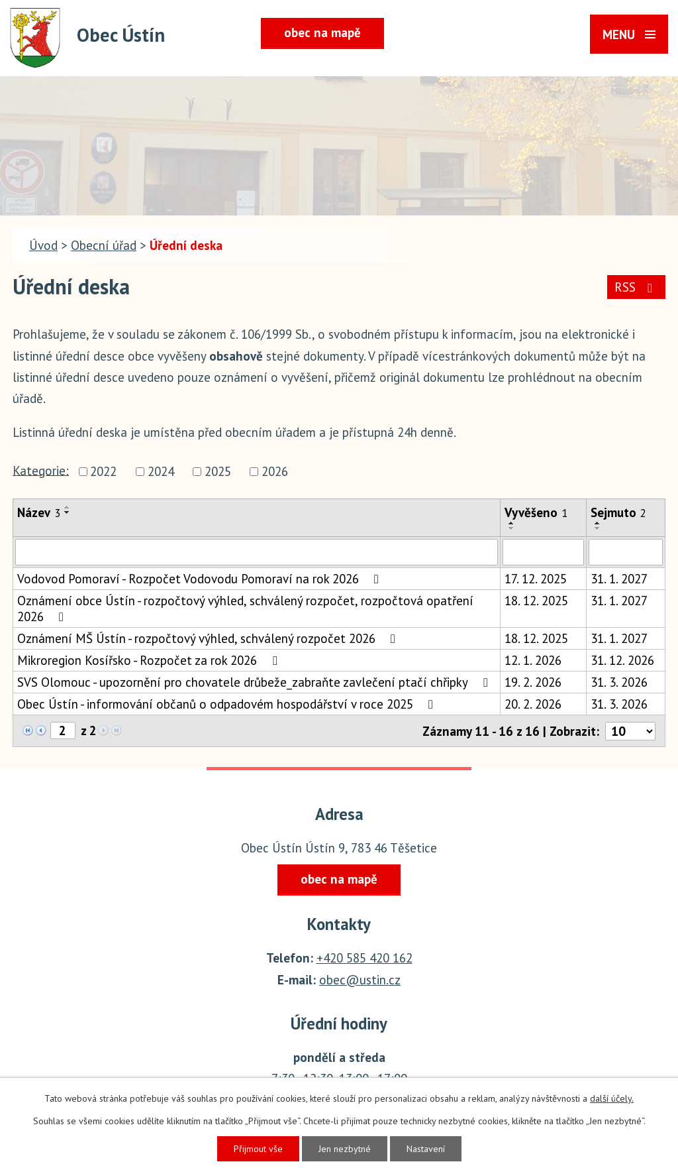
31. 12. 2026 (622, 660)
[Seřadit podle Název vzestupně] (67, 507)
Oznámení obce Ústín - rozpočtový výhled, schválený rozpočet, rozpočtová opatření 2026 (245, 608)
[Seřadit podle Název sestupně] (67, 512)
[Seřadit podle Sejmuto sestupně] (598, 528)
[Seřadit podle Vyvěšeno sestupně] (512, 528)
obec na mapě (322, 32)
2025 (218, 472)
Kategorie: (41, 470)
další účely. (612, 1098)
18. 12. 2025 (536, 601)
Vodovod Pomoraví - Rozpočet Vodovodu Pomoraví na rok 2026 (200, 579)
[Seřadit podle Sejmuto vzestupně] (598, 523)
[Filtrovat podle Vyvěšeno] (543, 552)
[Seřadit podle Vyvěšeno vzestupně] (512, 523)
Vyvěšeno (536, 512)
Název (38, 512)
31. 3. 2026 (619, 682)
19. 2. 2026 (533, 682)
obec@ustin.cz (360, 980)
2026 (275, 472)
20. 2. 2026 (533, 704)
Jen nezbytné (344, 1149)
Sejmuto (618, 512)
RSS (635, 287)
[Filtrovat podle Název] (256, 552)
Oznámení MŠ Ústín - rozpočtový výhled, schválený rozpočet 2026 (209, 638)
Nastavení (426, 1149)
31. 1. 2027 (619, 579)
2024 (161, 472)
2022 (103, 472)
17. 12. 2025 (536, 579)
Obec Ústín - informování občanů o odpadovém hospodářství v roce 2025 (227, 704)
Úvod (43, 245)
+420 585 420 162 (364, 958)
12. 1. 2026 (533, 660)
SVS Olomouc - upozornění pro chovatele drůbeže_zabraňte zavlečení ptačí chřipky (255, 682)
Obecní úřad (103, 245)
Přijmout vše (258, 1149)
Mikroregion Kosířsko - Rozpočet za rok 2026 (149, 660)
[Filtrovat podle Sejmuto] (626, 552)
